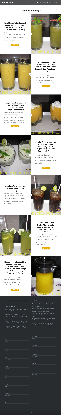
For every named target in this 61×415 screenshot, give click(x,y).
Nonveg (6, 366)
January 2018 (34, 365)
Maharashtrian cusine (9, 361)
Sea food (6, 373)
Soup (6, 382)
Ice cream (6, 355)
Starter (6, 386)
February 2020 (34, 345)
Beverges (6, 339)
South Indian (55, 2)
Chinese (6, 346)
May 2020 (34, 340)
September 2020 (35, 334)
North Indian (37, 2)
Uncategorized (7, 395)
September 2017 (35, 374)
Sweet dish (7, 391)
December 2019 (35, 349)
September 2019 (35, 354)
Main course (7, 364)
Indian (31, 2)
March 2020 (34, 343)
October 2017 (34, 372)
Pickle (6, 370)
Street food (7, 388)
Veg (5, 397)
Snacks (44, 2)
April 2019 (34, 363)
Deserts (49, 2)
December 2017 (35, 367)
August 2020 (34, 336)
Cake (6, 343)
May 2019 (34, 361)
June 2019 (34, 358)
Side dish (6, 375)
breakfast (6, 341)
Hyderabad (7, 352)
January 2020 (34, 347)
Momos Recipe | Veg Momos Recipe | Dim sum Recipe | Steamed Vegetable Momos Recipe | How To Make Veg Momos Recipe (43, 319)
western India (7, 400)
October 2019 (34, 352)
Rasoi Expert (7, 2)
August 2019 (34, 356)
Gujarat (6, 350)
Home (27, 2)
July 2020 (33, 338)
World (6, 402)
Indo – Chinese (7, 359)
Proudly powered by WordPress (28, 412)
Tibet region (7, 393)
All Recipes (7, 337)
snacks (6, 379)
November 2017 (35, 370)
